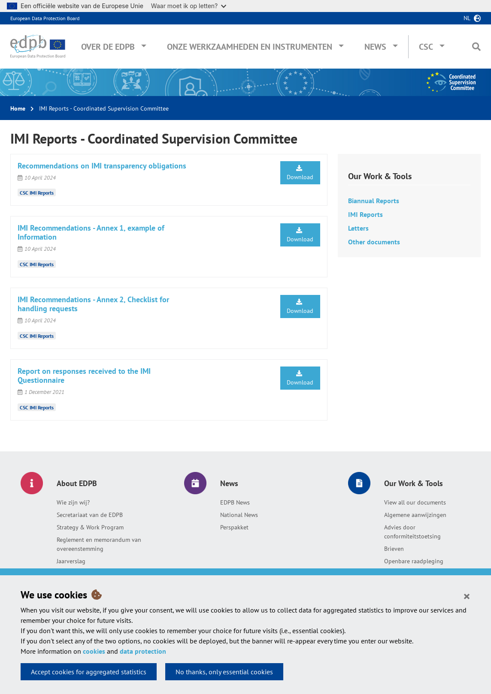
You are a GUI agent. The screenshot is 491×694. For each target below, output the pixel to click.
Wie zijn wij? (73, 502)
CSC (426, 46)
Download (300, 173)
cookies (94, 651)
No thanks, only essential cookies (224, 671)
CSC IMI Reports (37, 192)
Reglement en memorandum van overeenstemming (99, 544)
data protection (143, 651)
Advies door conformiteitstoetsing (412, 531)
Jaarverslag (71, 561)
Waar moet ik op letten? (188, 5)
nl (467, 18)
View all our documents (415, 502)
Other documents (374, 241)
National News (239, 515)
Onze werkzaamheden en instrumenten (249, 46)
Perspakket (234, 527)
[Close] (466, 596)
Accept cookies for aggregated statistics (88, 671)
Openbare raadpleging (413, 561)
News (375, 46)
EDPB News (235, 502)
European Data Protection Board (44, 18)
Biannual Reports (373, 200)
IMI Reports (365, 214)
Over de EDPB (108, 46)
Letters (358, 228)
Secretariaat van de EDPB (90, 515)
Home (17, 108)
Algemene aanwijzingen (415, 515)
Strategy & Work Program (90, 527)
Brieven (394, 549)
